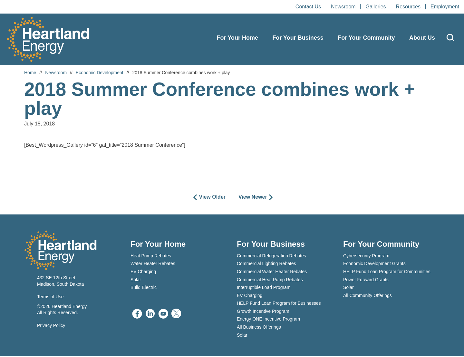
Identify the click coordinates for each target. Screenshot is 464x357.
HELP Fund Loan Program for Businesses (279, 304)
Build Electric (143, 288)
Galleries (375, 6)
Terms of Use (50, 297)
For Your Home (237, 38)
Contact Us (308, 6)
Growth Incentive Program (263, 312)
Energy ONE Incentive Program (268, 319)
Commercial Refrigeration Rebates (271, 256)
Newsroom (343, 6)
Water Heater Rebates (152, 264)
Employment (444, 6)
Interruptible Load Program (264, 288)
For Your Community (366, 38)
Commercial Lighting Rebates (266, 264)
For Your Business (297, 38)
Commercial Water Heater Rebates (272, 272)
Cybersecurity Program (366, 256)
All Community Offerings (367, 296)
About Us (422, 38)
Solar (135, 280)
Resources (408, 6)
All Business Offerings (259, 328)
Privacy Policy (51, 326)
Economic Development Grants (374, 264)
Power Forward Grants (366, 280)
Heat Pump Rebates (150, 256)
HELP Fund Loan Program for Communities (386, 272)
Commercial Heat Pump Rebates (270, 280)
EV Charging (143, 272)
